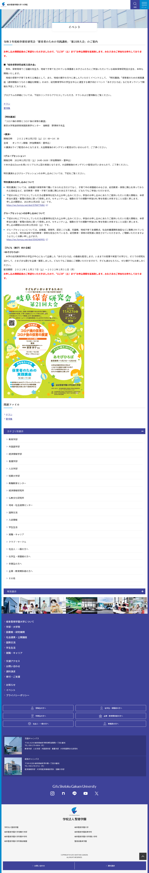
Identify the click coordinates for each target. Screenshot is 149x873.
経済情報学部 (15, 453)
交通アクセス (13, 661)
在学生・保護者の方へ (20, 556)
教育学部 (13, 439)
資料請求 (10, 671)
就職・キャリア (16, 534)
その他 (12, 578)
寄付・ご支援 (13, 676)
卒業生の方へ (15, 563)
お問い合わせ (13, 666)
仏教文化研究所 (16, 497)
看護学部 (13, 461)
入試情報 (13, 519)
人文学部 (13, 468)
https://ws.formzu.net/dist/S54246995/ (26, 239)
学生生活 (13, 527)
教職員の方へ (113, 723)
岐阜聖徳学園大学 (81, 827)
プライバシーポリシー (17, 695)
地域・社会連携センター (21, 505)
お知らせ (10, 685)
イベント (10, 690)
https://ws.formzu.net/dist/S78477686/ (26, 205)
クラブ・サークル (17, 541)
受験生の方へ (41, 708)
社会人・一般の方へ (18, 548)
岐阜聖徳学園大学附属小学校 (85, 836)
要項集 (7, 108)
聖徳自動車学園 (80, 841)
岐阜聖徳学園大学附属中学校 (15, 836)
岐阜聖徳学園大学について (20, 621)
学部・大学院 (13, 627)
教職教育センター (17, 483)
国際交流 (13, 512)
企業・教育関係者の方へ (21, 571)
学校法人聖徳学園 (11, 827)
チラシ (7, 103)
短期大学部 (14, 475)
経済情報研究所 (16, 490)
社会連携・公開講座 (16, 637)
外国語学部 (14, 446)
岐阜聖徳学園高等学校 (83, 832)
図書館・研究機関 (15, 632)
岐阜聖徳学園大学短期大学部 (15, 832)
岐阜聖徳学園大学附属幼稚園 (15, 841)
